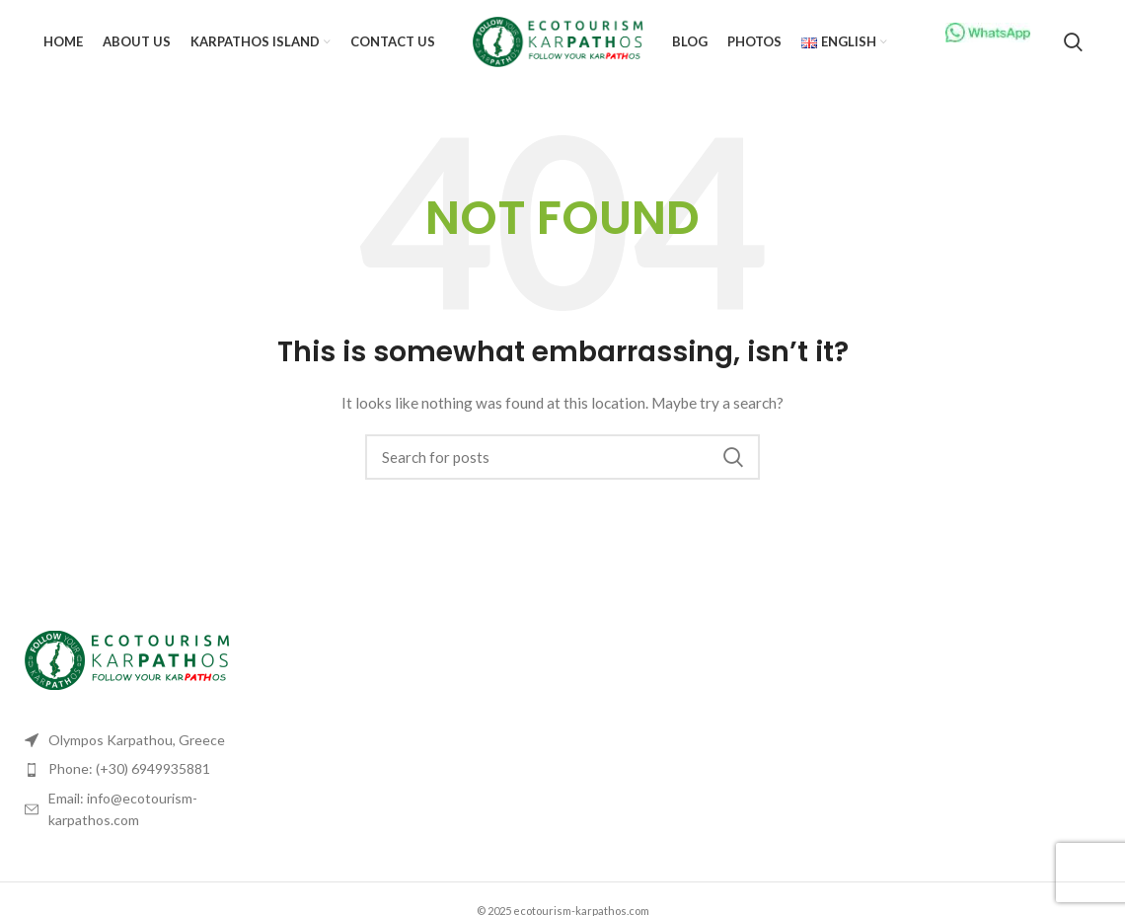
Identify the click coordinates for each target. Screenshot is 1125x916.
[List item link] (141, 769)
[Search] (1073, 42)
